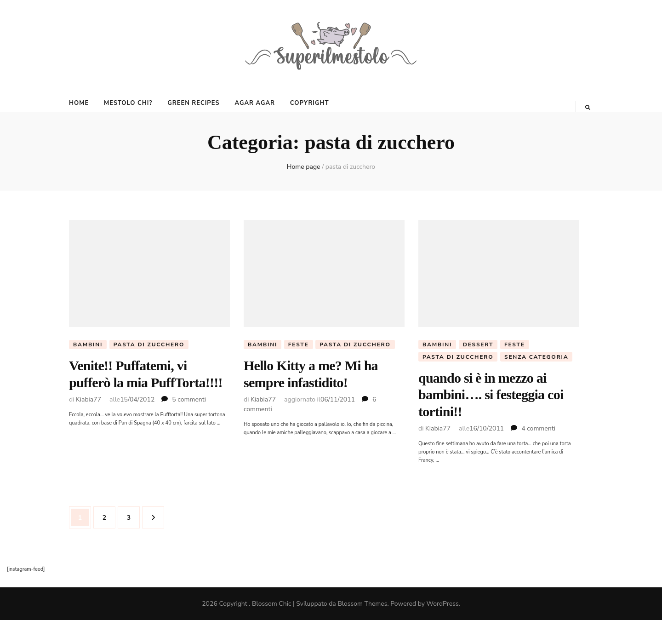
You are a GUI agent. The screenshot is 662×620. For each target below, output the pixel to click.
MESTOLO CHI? (128, 103)
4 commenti (538, 428)
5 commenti (189, 399)
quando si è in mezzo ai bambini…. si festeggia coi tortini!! (491, 394)
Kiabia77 (88, 399)
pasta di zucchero (149, 344)
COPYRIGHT (309, 103)
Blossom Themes (362, 603)
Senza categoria (536, 357)
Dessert (478, 344)
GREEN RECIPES (193, 103)
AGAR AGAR (254, 103)
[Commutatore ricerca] (587, 107)
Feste (298, 344)
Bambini (88, 344)
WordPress (443, 603)
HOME (79, 103)
